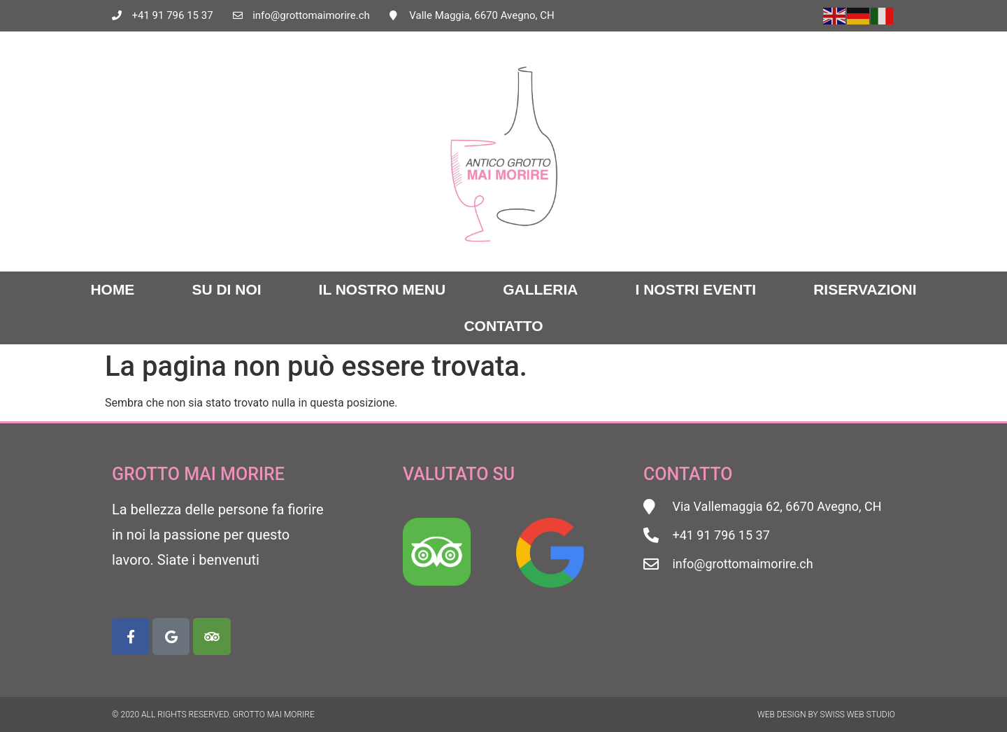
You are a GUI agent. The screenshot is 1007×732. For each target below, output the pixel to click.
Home (112, 289)
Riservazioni (864, 289)
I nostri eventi (696, 289)
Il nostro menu (382, 289)
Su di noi (226, 289)
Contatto (503, 326)
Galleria (540, 289)
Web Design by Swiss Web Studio (826, 714)
